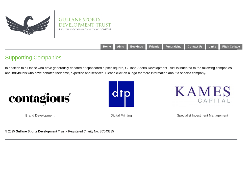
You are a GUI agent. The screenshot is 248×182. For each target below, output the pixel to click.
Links (212, 46)
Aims (120, 46)
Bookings (136, 46)
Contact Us (195, 46)
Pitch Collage (231, 46)
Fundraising (174, 46)
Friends (154, 46)
